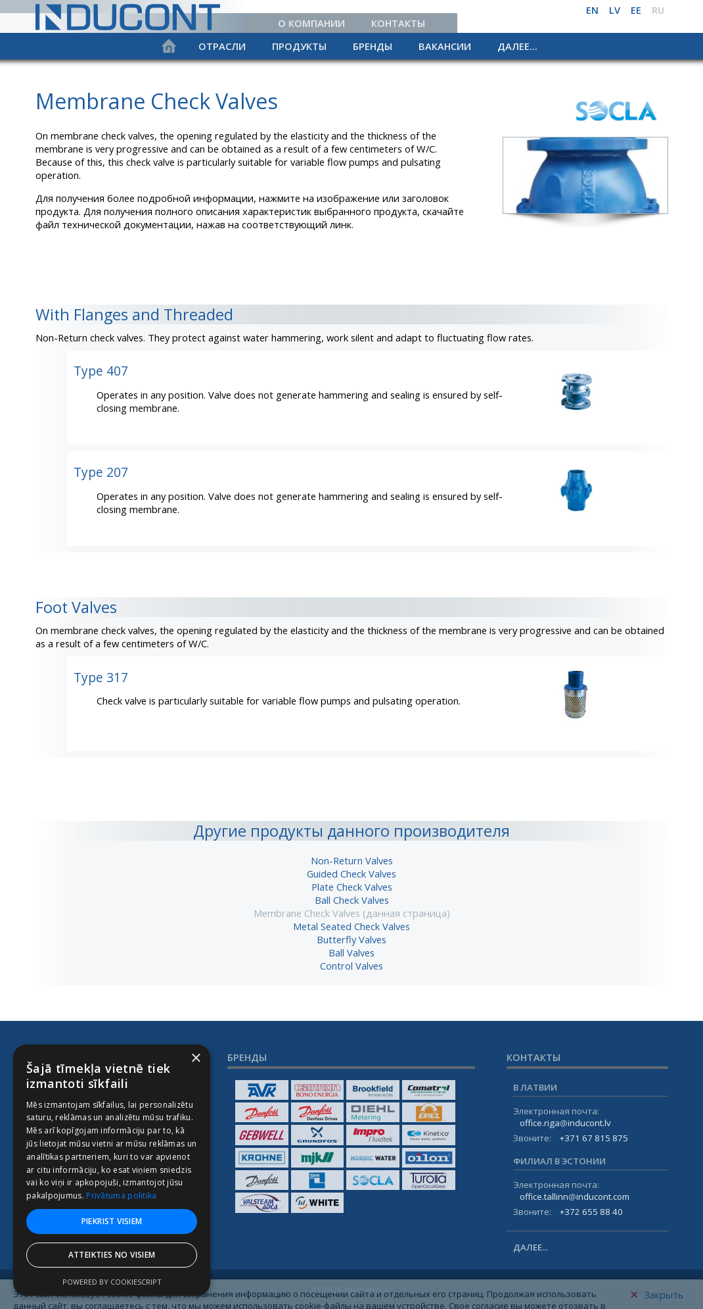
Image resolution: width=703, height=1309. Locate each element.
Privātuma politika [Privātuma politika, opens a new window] (121, 1195)
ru (658, 9)
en (592, 9)
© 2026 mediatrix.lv (351, 1290)
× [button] (195, 1059)
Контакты (398, 23)
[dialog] (111, 1170)
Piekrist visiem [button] (112, 1221)
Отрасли (222, 46)
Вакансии (445, 46)
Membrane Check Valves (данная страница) (352, 913)
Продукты (299, 46)
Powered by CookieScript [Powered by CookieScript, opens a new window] (112, 1282)
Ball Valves (351, 952)
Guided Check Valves (351, 873)
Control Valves (351, 965)
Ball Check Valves (352, 899)
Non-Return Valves (352, 860)
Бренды (372, 46)
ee (636, 9)
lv (614, 9)
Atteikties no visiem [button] (112, 1254)
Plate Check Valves (351, 886)
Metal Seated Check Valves (351, 926)
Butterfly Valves (351, 939)
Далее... (517, 46)
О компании (311, 23)
